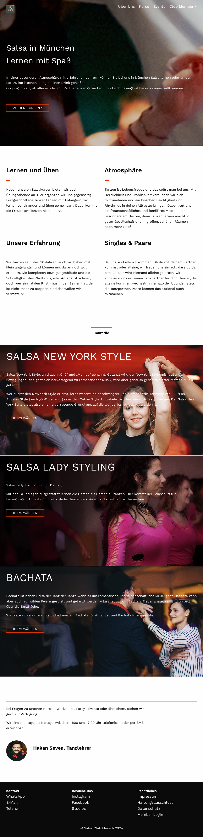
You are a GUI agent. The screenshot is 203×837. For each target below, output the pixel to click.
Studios (79, 808)
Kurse (144, 6)
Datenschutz (148, 808)
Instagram (81, 796)
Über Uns (126, 6)
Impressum (147, 796)
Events (159, 6)
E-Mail (12, 802)
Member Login (150, 814)
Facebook (80, 802)
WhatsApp (15, 796)
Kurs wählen (25, 418)
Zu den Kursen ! (27, 108)
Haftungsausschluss (155, 802)
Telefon (13, 808)
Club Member (181, 6)
